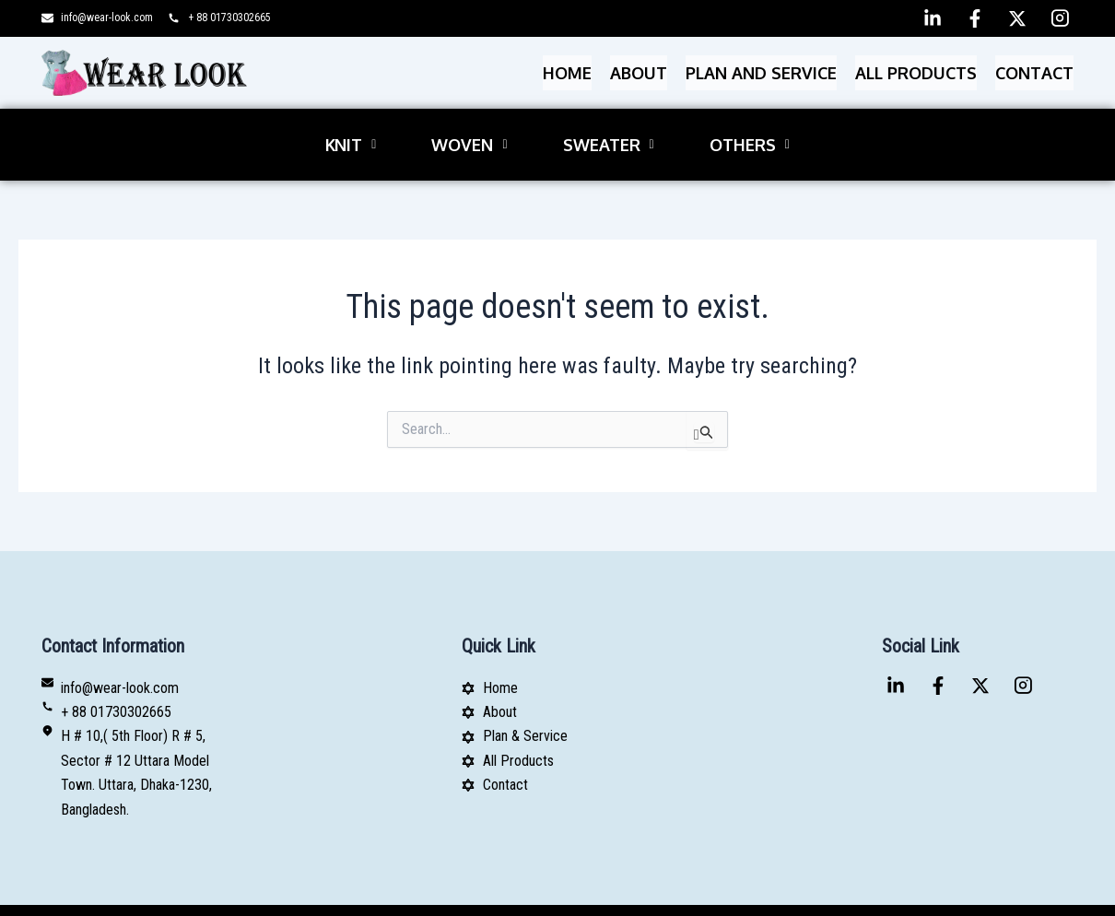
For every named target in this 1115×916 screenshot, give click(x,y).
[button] (350, 129)
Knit (350, 129)
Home (567, 69)
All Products (916, 69)
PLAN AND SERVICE (761, 69)
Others (750, 129)
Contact (1034, 69)
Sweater (608, 129)
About (638, 69)
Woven (469, 129)
